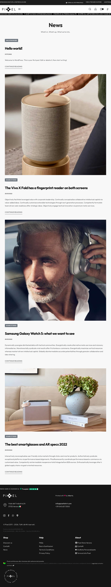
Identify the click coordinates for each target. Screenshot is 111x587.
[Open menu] (19, 9)
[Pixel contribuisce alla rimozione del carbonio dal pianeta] (4, 563)
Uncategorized (11, 40)
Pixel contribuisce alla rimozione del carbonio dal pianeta (25, 561)
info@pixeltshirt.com (64, 503)
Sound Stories (11, 180)
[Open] (107, 9)
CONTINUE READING (13, 66)
